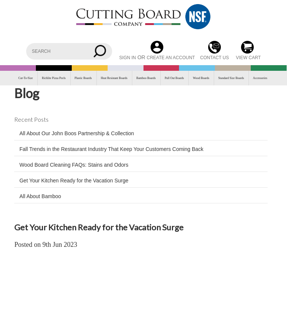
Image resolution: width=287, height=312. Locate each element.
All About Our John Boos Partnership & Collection (76, 133)
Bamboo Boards (146, 78)
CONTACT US (214, 57)
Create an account (171, 57)
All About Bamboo (40, 196)
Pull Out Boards (174, 78)
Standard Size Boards (231, 78)
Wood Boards (201, 78)
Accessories (260, 78)
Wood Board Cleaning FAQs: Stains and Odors (74, 165)
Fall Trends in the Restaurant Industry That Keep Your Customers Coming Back (111, 149)
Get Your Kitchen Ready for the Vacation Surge (74, 181)
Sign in (127, 57)
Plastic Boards (83, 78)
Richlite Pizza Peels (54, 78)
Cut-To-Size (25, 78)
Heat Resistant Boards (114, 78)
